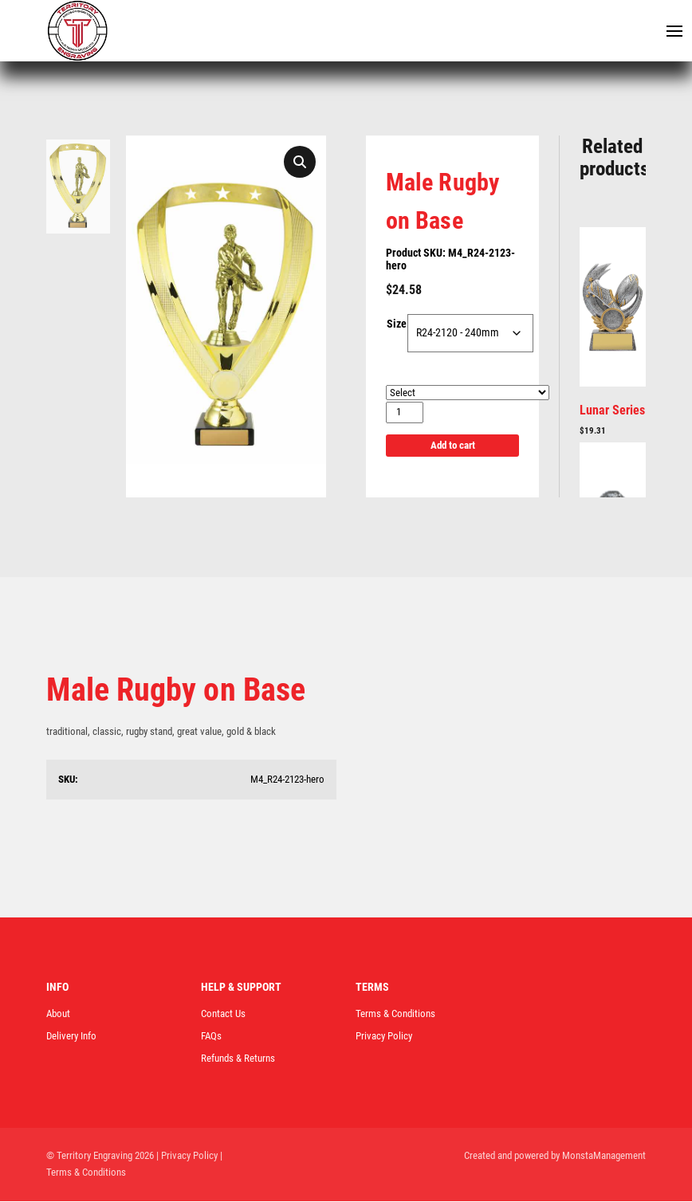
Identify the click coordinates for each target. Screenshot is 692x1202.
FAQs (211, 1037)
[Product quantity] (404, 413)
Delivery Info (71, 1037)
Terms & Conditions (395, 1014)
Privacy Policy (384, 1037)
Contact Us (223, 1014)
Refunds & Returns (238, 1059)
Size (397, 325)
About (58, 1014)
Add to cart (453, 446)
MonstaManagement (604, 1157)
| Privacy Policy (187, 1157)
